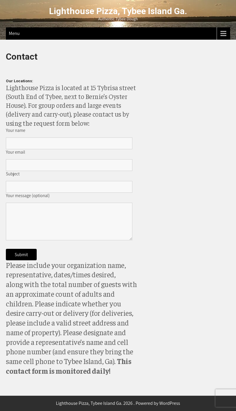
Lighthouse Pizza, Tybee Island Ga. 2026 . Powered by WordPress (118, 403)
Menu (14, 33)
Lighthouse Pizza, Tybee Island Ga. (118, 11)
